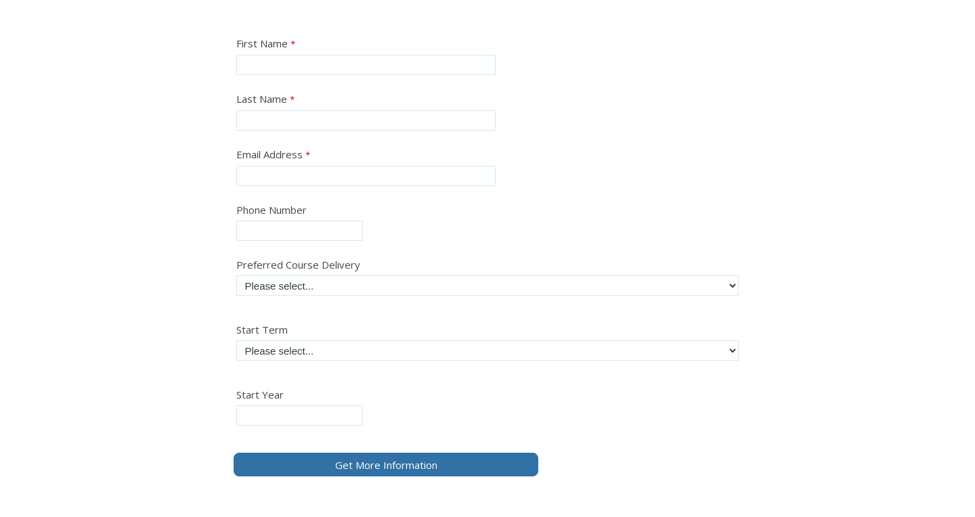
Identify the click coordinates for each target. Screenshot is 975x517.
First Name (262, 43)
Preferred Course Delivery (298, 264)
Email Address (269, 154)
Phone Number (271, 210)
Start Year (260, 394)
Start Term (262, 329)
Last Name (261, 99)
